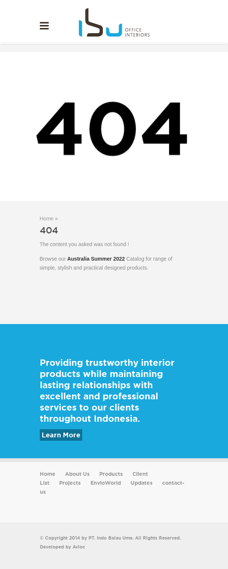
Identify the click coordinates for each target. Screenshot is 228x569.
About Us (77, 474)
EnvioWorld (105, 483)
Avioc (79, 546)
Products (111, 474)
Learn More (61, 435)
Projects (70, 483)
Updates (141, 483)
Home (47, 218)
